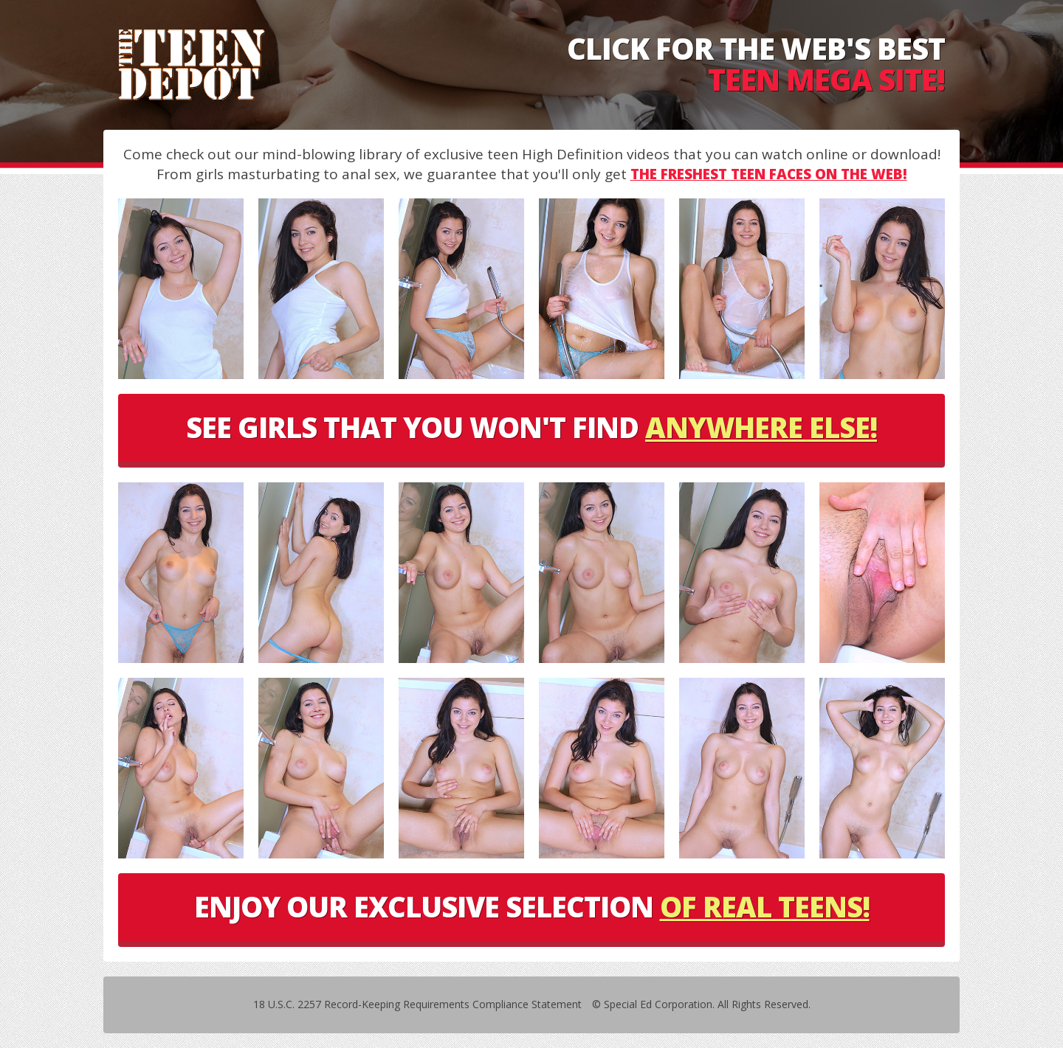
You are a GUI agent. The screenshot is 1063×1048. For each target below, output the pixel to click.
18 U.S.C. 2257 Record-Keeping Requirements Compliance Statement (417, 1004)
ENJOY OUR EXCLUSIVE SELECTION (532, 906)
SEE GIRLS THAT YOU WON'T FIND (531, 427)
